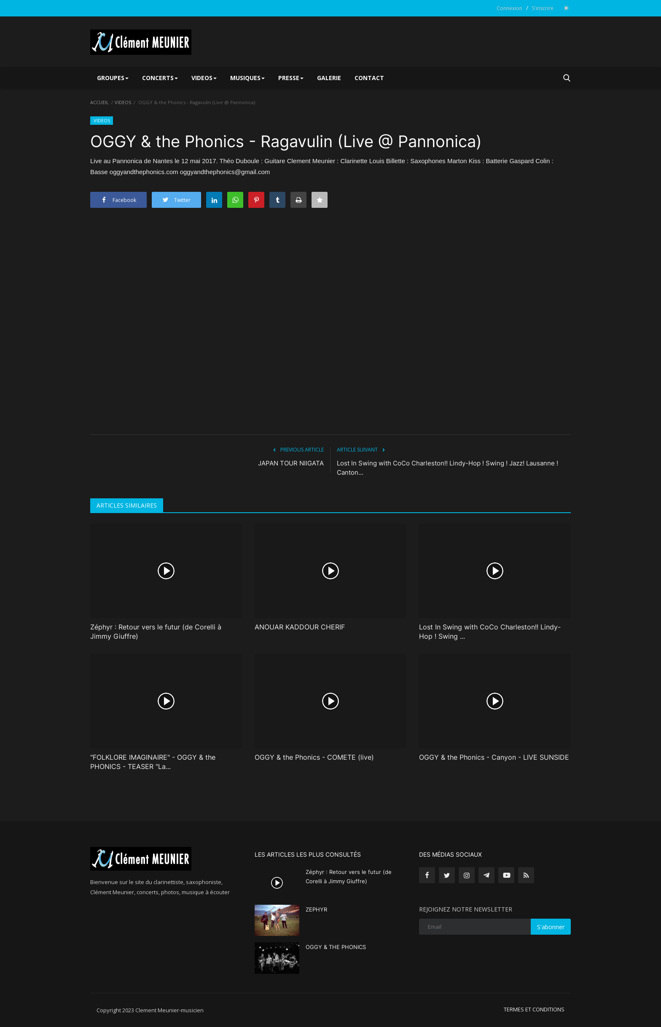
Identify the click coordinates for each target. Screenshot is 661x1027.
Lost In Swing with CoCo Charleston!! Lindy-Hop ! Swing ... (490, 631)
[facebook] (427, 875)
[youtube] (506, 875)
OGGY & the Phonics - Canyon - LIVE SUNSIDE (494, 757)
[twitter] (447, 875)
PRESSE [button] (291, 78)
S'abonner (550, 927)
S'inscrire (543, 8)
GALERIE (329, 78)
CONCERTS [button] (160, 78)
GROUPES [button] (113, 78)
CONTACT (369, 78)
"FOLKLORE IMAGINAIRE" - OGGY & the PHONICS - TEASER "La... (152, 762)
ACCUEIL (99, 102)
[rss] (526, 875)
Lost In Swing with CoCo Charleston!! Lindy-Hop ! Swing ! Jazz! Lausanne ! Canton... (447, 467)
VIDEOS (123, 102)
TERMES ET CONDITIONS (534, 1009)
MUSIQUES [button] (247, 78)
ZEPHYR (316, 909)
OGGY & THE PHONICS (336, 947)
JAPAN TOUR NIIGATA (291, 463)
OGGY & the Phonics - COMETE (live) (314, 757)
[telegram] (486, 875)
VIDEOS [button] (204, 78)
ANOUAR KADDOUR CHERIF (300, 627)
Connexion (509, 8)
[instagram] (467, 875)
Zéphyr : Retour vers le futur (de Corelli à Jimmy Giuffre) (155, 631)
